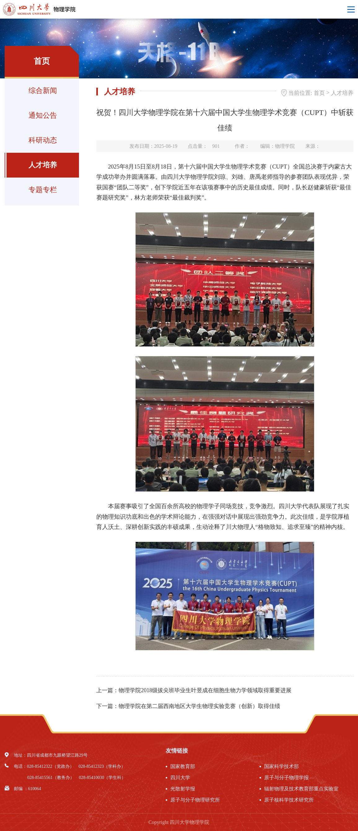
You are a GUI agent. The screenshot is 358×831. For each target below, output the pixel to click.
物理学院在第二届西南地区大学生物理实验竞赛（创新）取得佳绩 (199, 706)
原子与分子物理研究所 (195, 799)
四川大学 (180, 777)
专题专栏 (42, 190)
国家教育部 (182, 766)
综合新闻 (42, 91)
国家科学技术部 (281, 766)
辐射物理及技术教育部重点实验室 (301, 788)
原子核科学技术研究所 (289, 799)
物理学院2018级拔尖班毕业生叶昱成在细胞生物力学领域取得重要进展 (205, 690)
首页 (319, 93)
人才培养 (42, 165)
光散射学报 (182, 788)
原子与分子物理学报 (286, 777)
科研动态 (42, 140)
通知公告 (42, 115)
